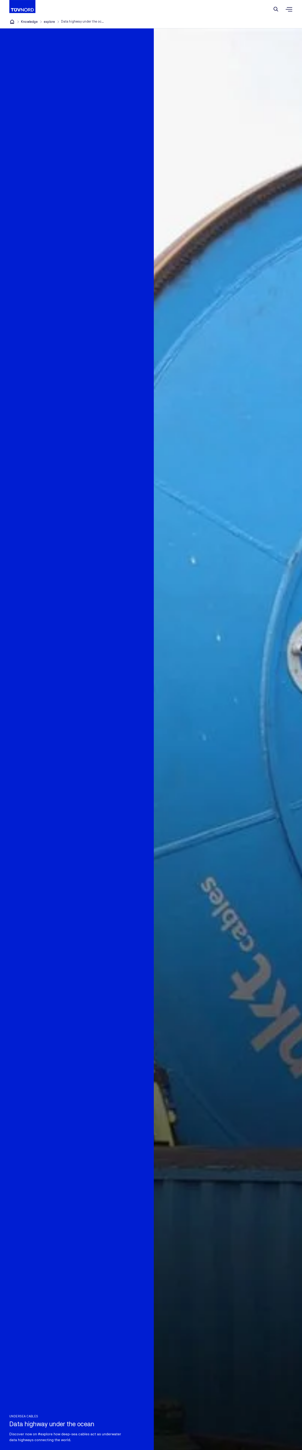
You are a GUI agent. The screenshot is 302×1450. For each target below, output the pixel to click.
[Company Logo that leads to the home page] (22, 6)
